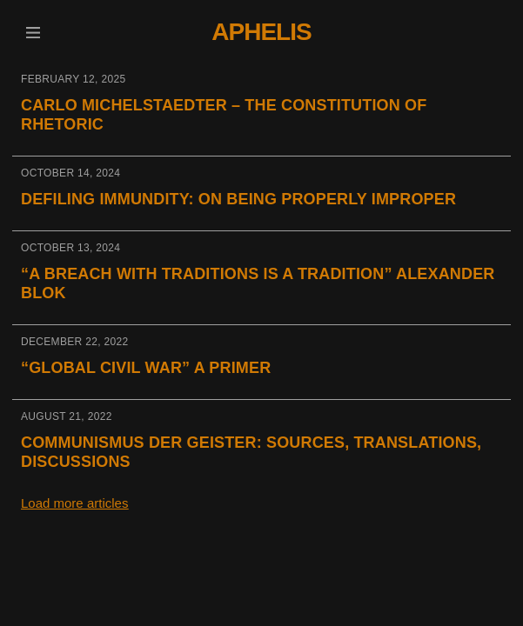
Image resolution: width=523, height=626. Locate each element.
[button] (32, 32)
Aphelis (261, 31)
